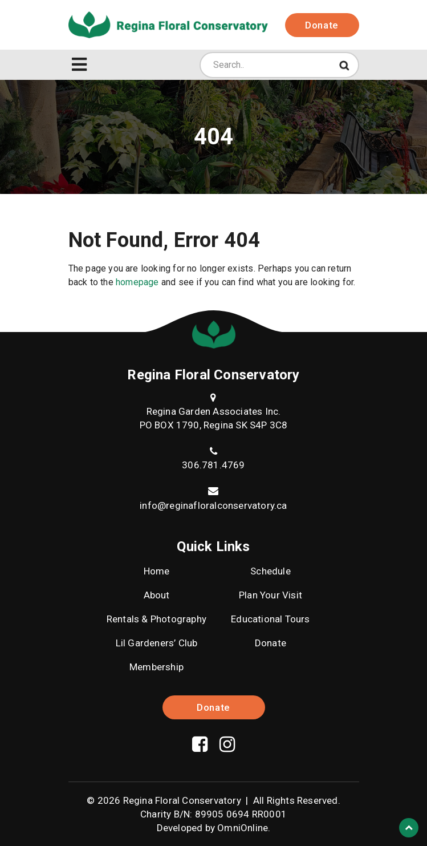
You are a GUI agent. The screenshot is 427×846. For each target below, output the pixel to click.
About (157, 595)
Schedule (270, 571)
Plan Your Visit (270, 595)
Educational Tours (270, 619)
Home (157, 571)
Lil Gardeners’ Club (157, 643)
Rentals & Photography (156, 619)
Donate (322, 25)
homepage (137, 282)
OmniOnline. (243, 827)
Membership (156, 667)
